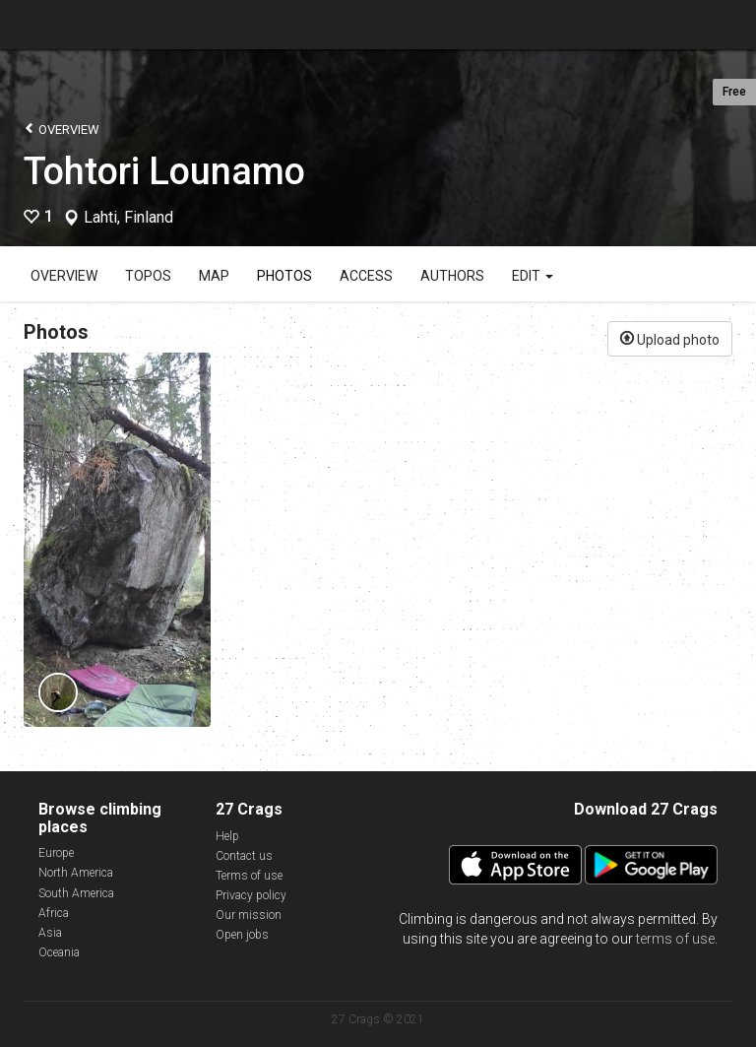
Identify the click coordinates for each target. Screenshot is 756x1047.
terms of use (675, 939)
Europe (56, 853)
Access (366, 276)
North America (75, 873)
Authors (452, 276)
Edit (532, 276)
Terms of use (249, 876)
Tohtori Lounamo (164, 171)
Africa (53, 913)
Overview (61, 128)
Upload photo (670, 338)
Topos (148, 276)
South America (76, 893)
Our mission (249, 915)
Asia (50, 933)
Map (214, 276)
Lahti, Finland (128, 218)
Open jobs (242, 935)
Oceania (59, 952)
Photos (284, 276)
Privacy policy (251, 895)
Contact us (244, 856)
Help (227, 836)
